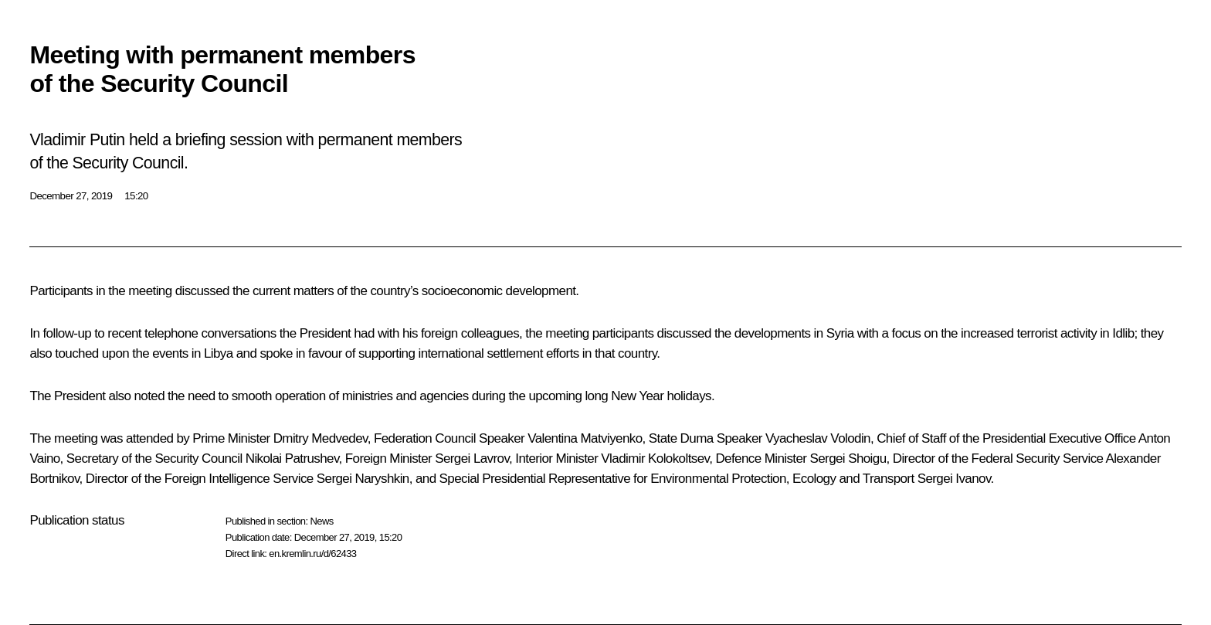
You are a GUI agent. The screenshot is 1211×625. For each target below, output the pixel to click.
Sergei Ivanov (954, 478)
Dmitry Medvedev (320, 438)
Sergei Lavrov (472, 458)
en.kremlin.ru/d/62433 (312, 553)
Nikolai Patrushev (292, 458)
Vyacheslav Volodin (817, 438)
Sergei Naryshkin (363, 478)
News (321, 521)
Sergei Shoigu (847, 458)
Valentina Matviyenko (584, 438)
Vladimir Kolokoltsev (655, 458)
